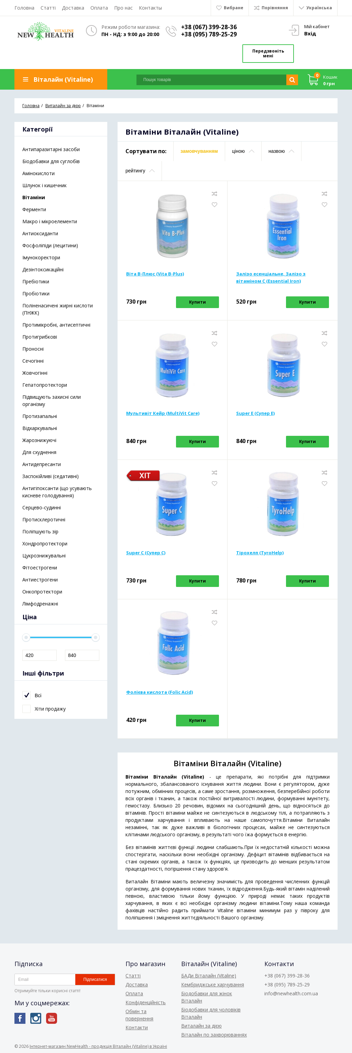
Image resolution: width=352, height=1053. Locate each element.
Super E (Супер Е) (255, 413)
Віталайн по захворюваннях (214, 1034)
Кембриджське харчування (212, 984)
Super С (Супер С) (145, 553)
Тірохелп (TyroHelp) (260, 553)
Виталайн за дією (201, 1025)
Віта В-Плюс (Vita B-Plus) (155, 274)
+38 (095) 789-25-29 (209, 34)
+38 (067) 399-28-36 (209, 27)
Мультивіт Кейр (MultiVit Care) (162, 413)
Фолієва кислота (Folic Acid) (159, 692)
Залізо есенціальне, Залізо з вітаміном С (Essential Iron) (271, 277)
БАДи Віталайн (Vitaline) (208, 975)
